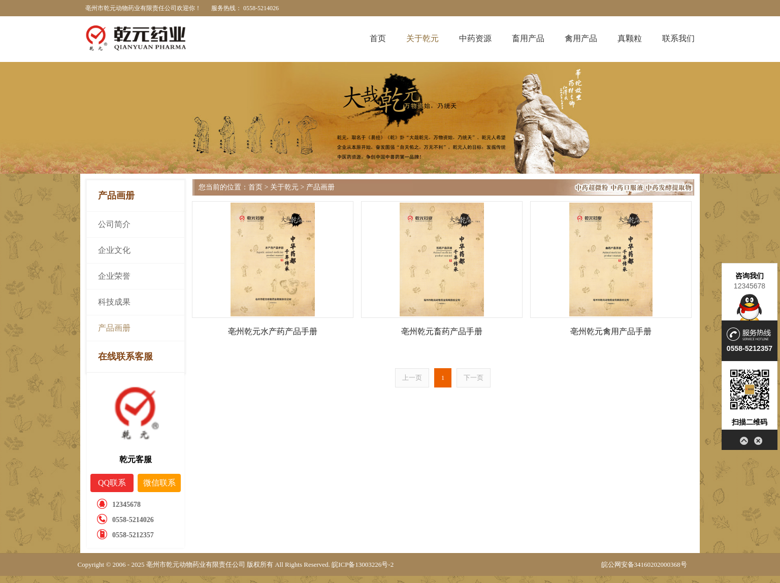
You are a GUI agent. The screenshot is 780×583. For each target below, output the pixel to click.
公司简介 (114, 224)
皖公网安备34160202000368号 (644, 564)
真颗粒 (630, 38)
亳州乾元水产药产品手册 (272, 331)
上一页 (412, 377)
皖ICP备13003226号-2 (363, 564)
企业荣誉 (114, 276)
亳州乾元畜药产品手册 (441, 331)
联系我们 (678, 38)
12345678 (749, 286)
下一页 (473, 377)
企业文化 (114, 250)
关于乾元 (422, 38)
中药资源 (475, 38)
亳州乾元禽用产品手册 (611, 331)
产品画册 (114, 327)
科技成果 (114, 302)
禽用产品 (581, 38)
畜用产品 (528, 38)
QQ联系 (112, 482)
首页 (378, 38)
